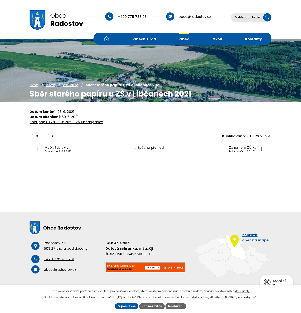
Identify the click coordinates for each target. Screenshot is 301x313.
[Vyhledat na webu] (251, 17)
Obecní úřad (144, 39)
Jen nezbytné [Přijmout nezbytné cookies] (152, 306)
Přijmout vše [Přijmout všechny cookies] (126, 306)
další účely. (242, 291)
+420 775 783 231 (133, 16)
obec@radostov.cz (195, 16)
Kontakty (253, 39)
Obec (184, 39)
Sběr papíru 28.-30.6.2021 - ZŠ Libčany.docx (66, 122)
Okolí (217, 39)
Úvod (106, 39)
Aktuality (70, 85)
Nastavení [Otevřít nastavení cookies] (176, 306)
